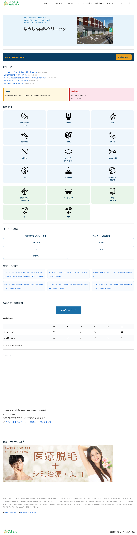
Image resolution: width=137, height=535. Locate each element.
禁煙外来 (36, 256)
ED (36, 249)
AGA (101, 249)
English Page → (124, 57)
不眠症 (101, 242)
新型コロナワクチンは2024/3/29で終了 (16, 81)
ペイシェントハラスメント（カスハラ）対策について (20, 72)
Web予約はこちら (68, 310)
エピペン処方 (35, 242)
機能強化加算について (10, 512)
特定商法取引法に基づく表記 (28, 512)
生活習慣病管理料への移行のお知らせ (15, 75)
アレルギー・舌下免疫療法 (101, 236)
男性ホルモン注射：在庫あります (14, 84)
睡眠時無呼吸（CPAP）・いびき (35, 236)
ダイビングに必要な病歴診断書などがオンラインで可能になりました (25, 78)
